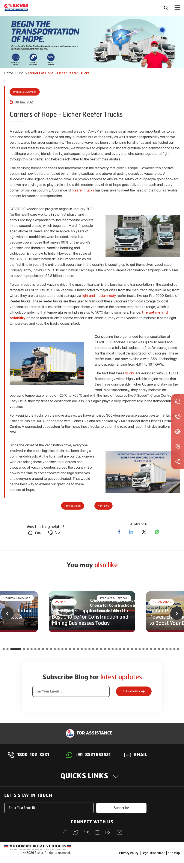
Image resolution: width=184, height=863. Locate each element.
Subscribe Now (134, 691)
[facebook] (119, 531)
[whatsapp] (157, 531)
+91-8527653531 (93, 755)
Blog (20, 73)
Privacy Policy (128, 853)
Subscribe (121, 808)
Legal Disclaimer (153, 853)
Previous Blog (73, 505)
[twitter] (144, 531)
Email (140, 755)
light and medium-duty (99, 295)
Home (8, 73)
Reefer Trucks (83, 190)
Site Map (174, 853)
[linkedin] (131, 531)
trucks (130, 373)
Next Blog (103, 505)
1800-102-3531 (33, 755)
